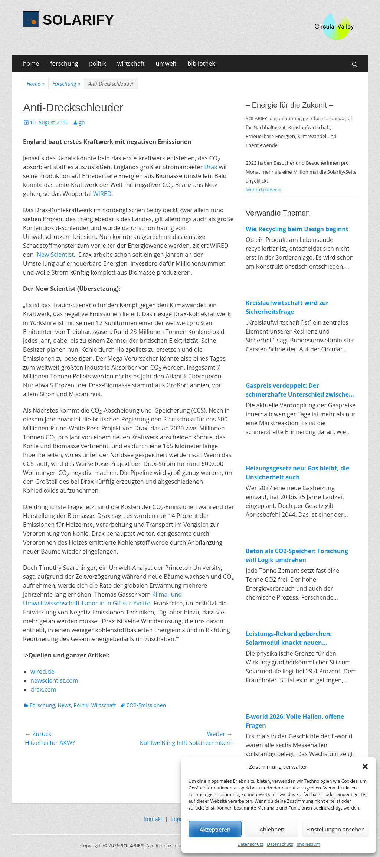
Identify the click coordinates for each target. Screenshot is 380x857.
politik (97, 63)
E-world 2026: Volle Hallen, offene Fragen (295, 720)
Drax (210, 167)
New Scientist (55, 254)
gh (82, 122)
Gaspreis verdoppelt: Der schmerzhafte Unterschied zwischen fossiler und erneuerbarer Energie (299, 390)
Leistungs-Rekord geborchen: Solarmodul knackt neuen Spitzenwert (289, 638)
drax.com (43, 689)
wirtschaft (131, 63)
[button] (365, 766)
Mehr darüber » (263, 189)
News (64, 705)
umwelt (166, 63)
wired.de (42, 671)
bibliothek (201, 63)
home (31, 63)
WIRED (102, 194)
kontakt (153, 818)
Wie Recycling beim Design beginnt (297, 229)
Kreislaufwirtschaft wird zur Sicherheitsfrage (287, 307)
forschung (64, 63)
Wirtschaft (103, 705)
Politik (81, 705)
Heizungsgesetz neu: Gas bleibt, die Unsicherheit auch (297, 472)
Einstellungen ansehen (335, 829)
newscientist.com (54, 680)
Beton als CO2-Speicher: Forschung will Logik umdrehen (297, 555)
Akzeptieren (215, 829)
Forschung (66, 84)
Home (36, 84)
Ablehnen (271, 829)
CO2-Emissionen (146, 705)
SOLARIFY (78, 20)
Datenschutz (250, 844)
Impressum (308, 844)
